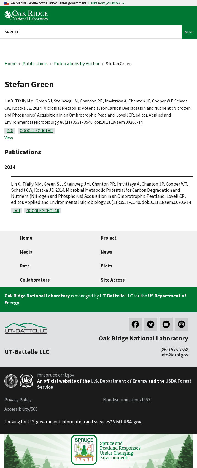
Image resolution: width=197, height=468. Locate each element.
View (8, 137)
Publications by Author (76, 64)
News (106, 252)
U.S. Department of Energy (119, 381)
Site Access (113, 280)
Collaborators (35, 280)
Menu (189, 31)
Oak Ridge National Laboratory (37, 296)
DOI (10, 130)
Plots (106, 266)
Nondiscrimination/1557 (126, 400)
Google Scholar (36, 130)
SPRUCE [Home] (11, 31)
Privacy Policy (18, 400)
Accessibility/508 (20, 409)
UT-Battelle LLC (116, 296)
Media (26, 252)
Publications (35, 64)
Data (25, 266)
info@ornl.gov (174, 355)
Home (10, 64)
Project (109, 238)
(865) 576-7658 (174, 350)
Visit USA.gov (127, 422)
